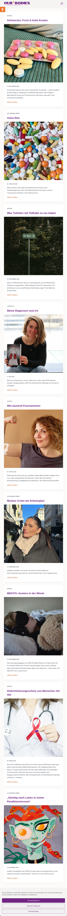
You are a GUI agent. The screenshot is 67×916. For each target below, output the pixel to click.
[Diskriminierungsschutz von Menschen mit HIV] (33, 728)
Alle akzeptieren (33, 900)
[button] (2, 9)
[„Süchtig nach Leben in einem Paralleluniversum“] (33, 834)
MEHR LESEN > (12, 102)
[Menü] (62, 3)
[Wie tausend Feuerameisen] (33, 439)
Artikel (9, 15)
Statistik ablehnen (33, 906)
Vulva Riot (13, 117)
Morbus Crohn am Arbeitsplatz (26, 500)
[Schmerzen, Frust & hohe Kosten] (33, 53)
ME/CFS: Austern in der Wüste (25, 593)
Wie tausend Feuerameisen (23, 405)
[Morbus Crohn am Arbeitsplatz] (33, 534)
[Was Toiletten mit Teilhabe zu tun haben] (33, 246)
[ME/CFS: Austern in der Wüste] (33, 626)
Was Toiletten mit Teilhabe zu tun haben (31, 213)
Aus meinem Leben (13, 113)
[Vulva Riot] (33, 151)
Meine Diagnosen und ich (22, 310)
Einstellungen (33, 911)
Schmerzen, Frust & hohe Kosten (27, 20)
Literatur (10, 306)
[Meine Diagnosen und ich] (33, 343)
